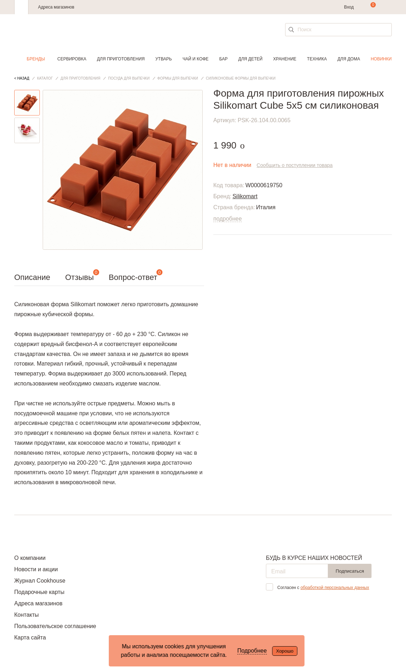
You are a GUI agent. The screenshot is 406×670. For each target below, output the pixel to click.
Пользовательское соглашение (55, 626)
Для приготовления (121, 58)
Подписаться (350, 571)
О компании (30, 558)
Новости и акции (36, 569)
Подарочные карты (39, 592)
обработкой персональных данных (334, 587)
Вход (349, 7)
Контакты (26, 615)
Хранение (284, 58)
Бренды (36, 58)
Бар (223, 58)
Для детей (250, 58)
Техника (317, 58)
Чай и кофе (195, 58)
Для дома (348, 58)
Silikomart (245, 196)
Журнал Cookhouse (39, 581)
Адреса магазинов (56, 7)
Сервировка (71, 58)
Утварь (163, 58)
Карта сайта (30, 637)
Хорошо (284, 651)
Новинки (381, 58)
